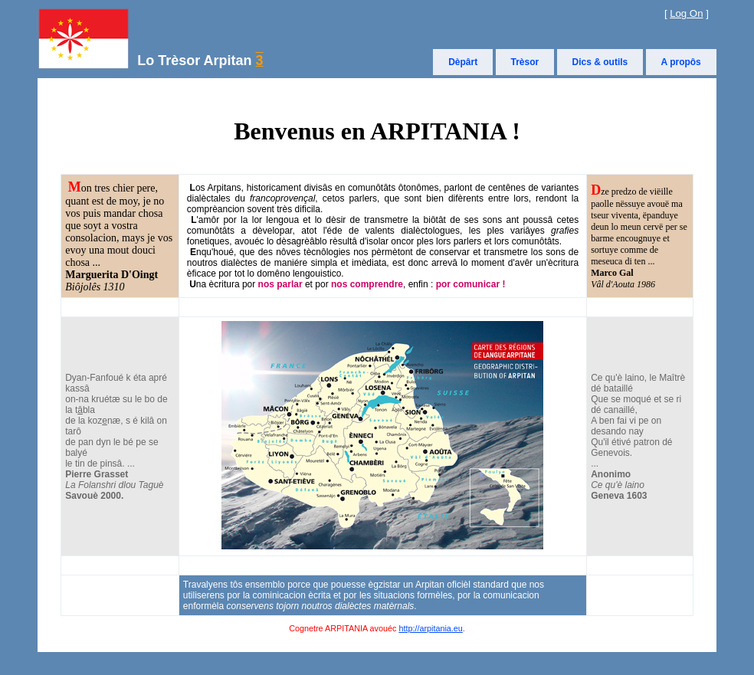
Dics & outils (600, 62)
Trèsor (525, 62)
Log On (686, 13)
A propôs (681, 62)
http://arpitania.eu (430, 628)
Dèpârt (462, 62)
